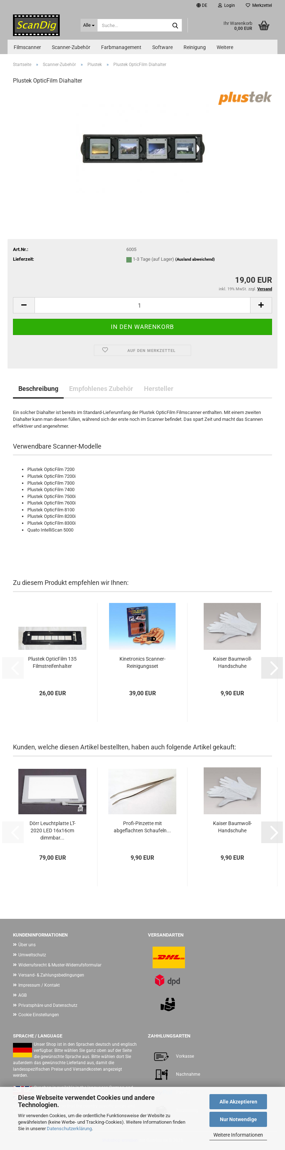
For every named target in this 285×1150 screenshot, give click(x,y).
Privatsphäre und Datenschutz (47, 1005)
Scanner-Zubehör (71, 47)
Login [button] (226, 5)
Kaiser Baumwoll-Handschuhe (232, 662)
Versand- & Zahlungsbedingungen (51, 975)
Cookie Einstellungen (38, 1014)
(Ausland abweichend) (195, 259)
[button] (202, 5)
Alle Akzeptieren (238, 1102)
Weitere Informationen (238, 1135)
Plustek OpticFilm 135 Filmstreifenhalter (52, 662)
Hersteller (158, 388)
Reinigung (195, 47)
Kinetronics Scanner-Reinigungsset (142, 662)
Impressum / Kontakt (39, 985)
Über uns (27, 944)
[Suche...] (89, 25)
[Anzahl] (142, 305)
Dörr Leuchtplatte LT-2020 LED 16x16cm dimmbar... (53, 830)
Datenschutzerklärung (69, 1128)
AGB (22, 995)
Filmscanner (27, 47)
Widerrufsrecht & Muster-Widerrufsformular (59, 965)
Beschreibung (38, 388)
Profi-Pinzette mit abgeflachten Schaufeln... (142, 826)
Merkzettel (259, 5)
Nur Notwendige (238, 1119)
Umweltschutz (32, 954)
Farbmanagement (121, 47)
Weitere (225, 47)
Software (162, 47)
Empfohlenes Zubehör (101, 388)
